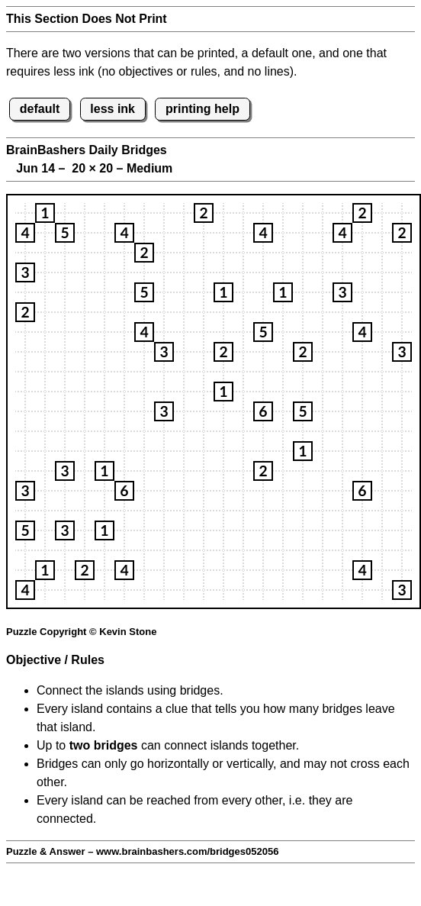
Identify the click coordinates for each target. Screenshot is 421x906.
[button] (45, 213)
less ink (112, 108)
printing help (202, 108)
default (39, 108)
